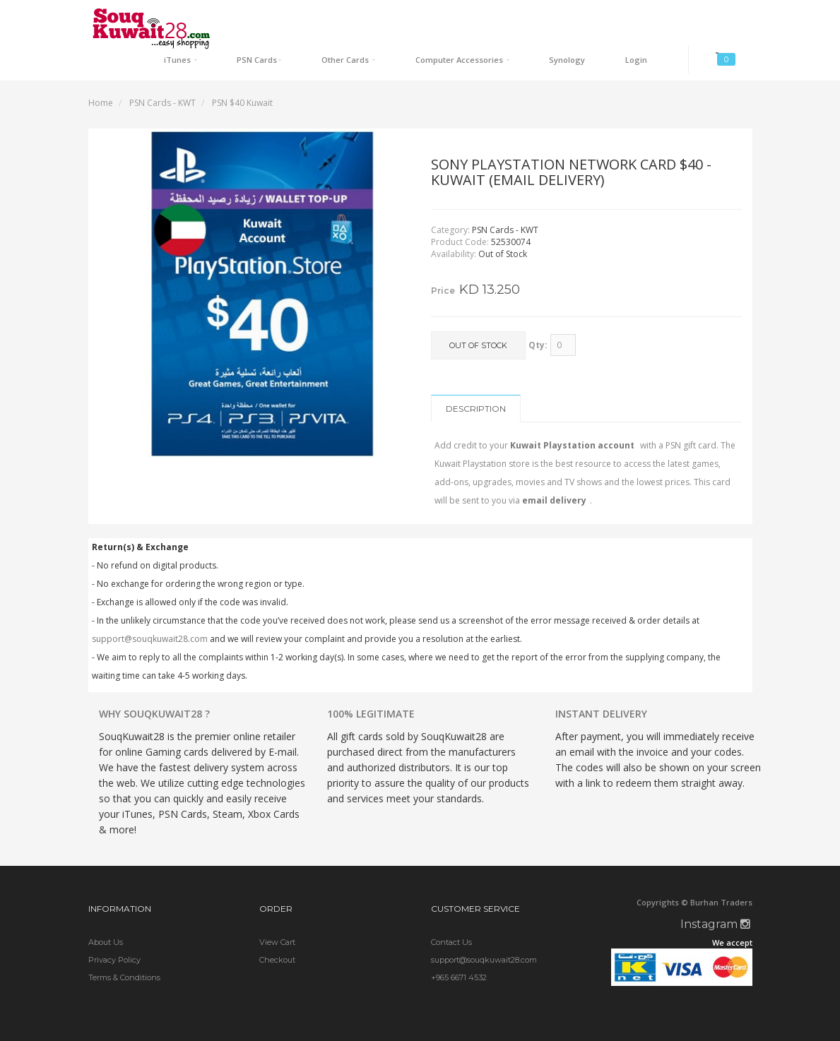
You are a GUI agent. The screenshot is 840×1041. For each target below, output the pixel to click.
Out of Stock (478, 315)
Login (652, 18)
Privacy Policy (114, 929)
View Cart (277, 911)
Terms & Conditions (124, 946)
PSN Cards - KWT (162, 72)
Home (100, 72)
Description (476, 377)
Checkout (277, 929)
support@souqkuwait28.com (150, 608)
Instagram (715, 893)
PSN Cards (344, 18)
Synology (601, 18)
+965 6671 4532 (459, 946)
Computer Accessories (513, 18)
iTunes (284, 18)
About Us (105, 911)
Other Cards (416, 18)
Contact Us (451, 911)
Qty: (538, 314)
